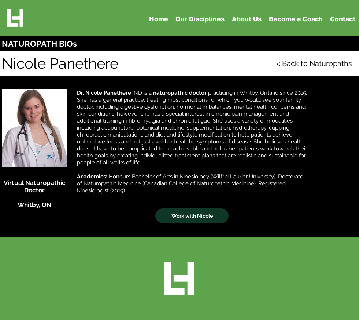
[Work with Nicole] (192, 215)
